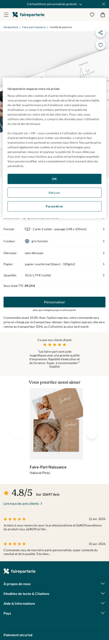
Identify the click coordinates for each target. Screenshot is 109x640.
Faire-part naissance (34, 27)
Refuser (54, 193)
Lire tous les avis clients (21, 503)
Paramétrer (54, 206)
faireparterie (28, 14)
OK (54, 179)
